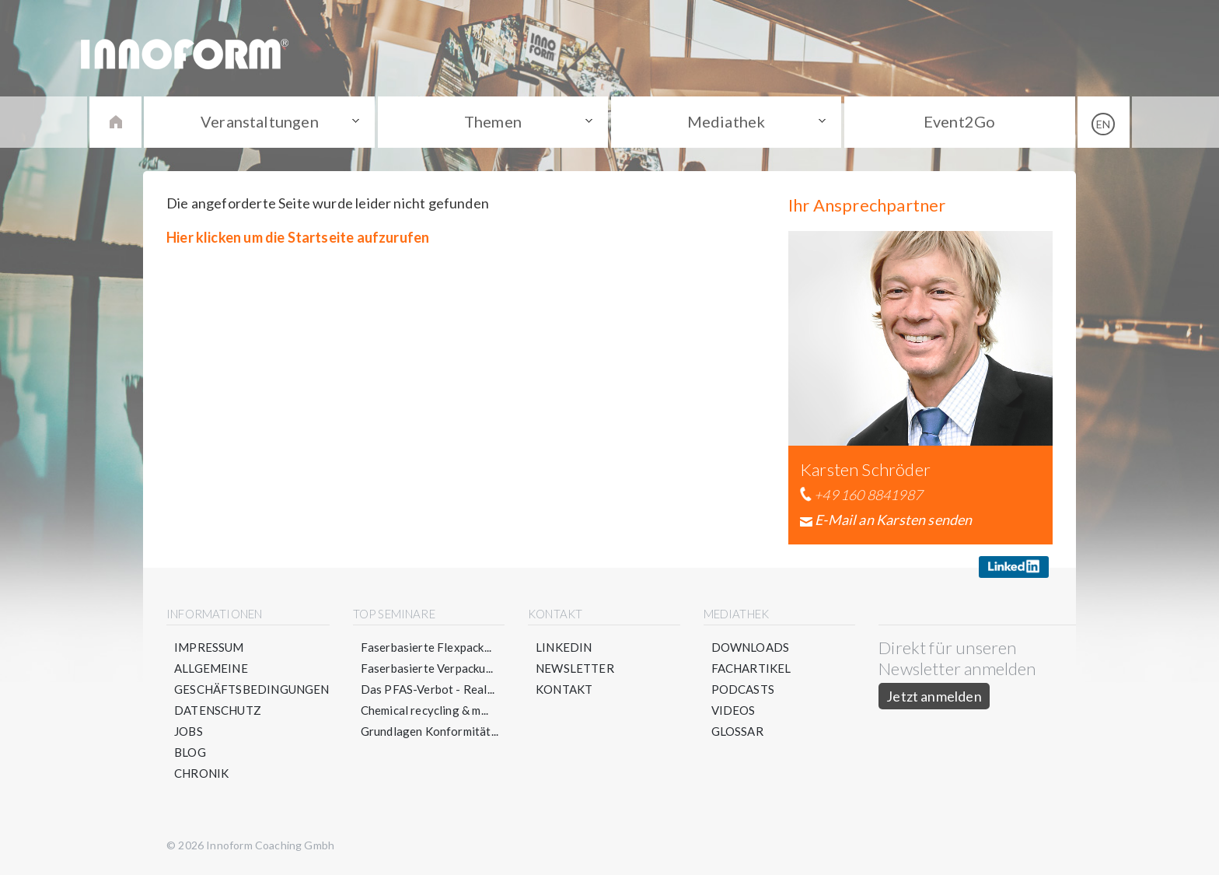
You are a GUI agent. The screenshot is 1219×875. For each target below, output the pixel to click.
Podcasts (742, 689)
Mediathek (726, 121)
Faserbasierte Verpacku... (427, 668)
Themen (493, 121)
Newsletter (575, 668)
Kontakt (564, 689)
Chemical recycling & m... (425, 710)
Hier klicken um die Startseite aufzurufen (297, 237)
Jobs (188, 731)
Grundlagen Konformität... (430, 731)
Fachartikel (751, 668)
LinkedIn (564, 647)
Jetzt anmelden (934, 696)
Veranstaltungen (260, 121)
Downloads (750, 647)
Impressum (209, 647)
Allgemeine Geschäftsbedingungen (252, 678)
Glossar (737, 731)
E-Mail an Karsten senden (893, 519)
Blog (190, 752)
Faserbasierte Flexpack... (426, 647)
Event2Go (959, 121)
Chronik (201, 773)
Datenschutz (217, 710)
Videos (733, 710)
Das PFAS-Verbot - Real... (428, 689)
